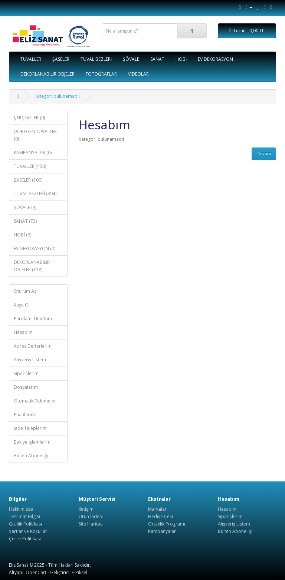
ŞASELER (60, 59)
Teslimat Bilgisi (24, 516)
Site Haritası (91, 524)
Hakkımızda (21, 509)
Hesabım (23, 332)
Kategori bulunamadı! (57, 96)
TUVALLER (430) (30, 166)
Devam (263, 153)
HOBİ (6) (22, 235)
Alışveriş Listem (30, 360)
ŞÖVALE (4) (25, 207)
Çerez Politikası (25, 539)
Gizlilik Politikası (25, 524)
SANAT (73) (25, 221)
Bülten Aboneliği (31, 456)
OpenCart (36, 572)
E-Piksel (79, 572)
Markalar (157, 509)
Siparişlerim (26, 373)
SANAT (157, 59)
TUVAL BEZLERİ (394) (35, 193)
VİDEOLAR (138, 74)
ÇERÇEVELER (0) (29, 118)
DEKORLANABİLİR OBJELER (47, 74)
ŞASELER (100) (28, 180)
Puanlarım (24, 414)
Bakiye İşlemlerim (32, 442)
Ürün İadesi (91, 516)
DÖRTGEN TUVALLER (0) (35, 135)
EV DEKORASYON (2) (34, 248)
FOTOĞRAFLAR (101, 74)
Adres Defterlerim (33, 346)
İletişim (86, 509)
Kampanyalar (162, 531)
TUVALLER (30, 59)
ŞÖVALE (131, 59)
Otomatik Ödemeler (35, 401)
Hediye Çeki (160, 516)
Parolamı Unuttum (33, 318)
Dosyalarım (26, 387)
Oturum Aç (25, 291)
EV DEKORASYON (215, 59)
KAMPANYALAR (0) (33, 152)
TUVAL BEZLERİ (96, 59)
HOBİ (181, 59)
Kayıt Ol (22, 305)
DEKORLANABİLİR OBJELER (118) (32, 266)
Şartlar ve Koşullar (28, 531)
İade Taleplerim (30, 428)
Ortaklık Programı (166, 524)
